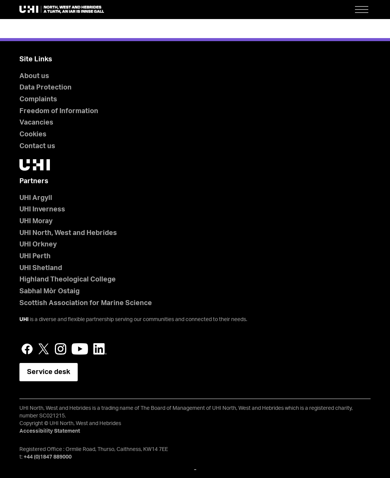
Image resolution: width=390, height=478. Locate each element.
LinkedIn (100, 349)
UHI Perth (35, 256)
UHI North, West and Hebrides (68, 233)
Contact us (37, 146)
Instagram (60, 349)
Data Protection (45, 87)
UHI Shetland (40, 268)
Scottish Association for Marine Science (85, 303)
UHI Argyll (35, 198)
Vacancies (36, 122)
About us (34, 76)
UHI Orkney (38, 244)
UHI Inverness (42, 209)
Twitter (44, 349)
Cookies (32, 134)
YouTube (80, 349)
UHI (24, 319)
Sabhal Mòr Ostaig (49, 291)
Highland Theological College (67, 279)
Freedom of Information (58, 111)
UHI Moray (36, 221)
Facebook (27, 349)
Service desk (48, 372)
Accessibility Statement (49, 431)
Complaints (38, 99)
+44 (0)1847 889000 (48, 457)
